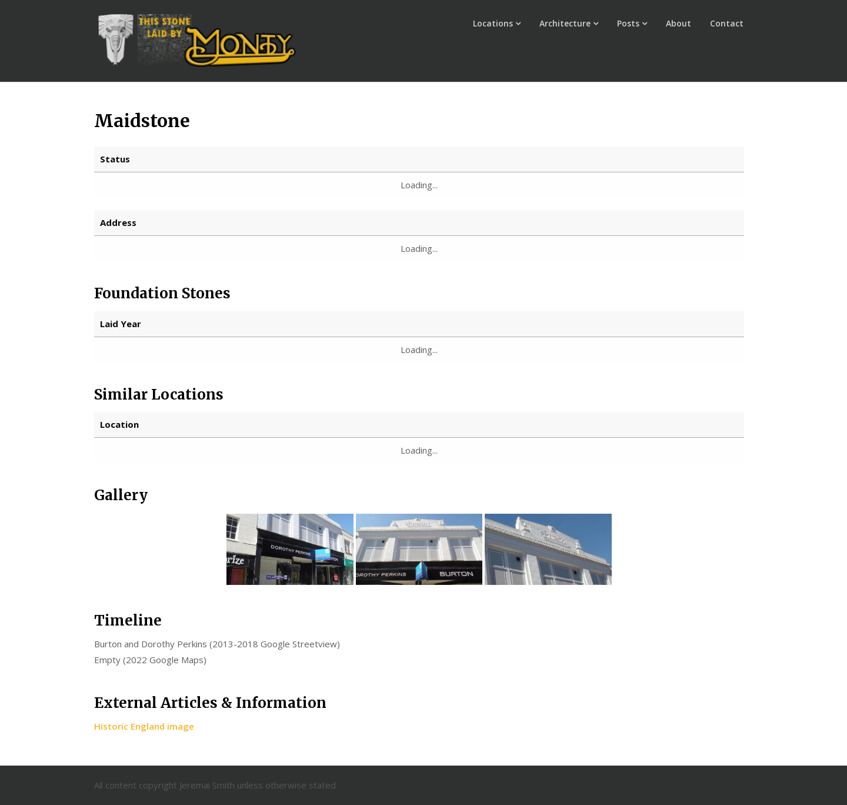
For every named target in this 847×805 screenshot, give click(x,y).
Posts (628, 23)
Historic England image (144, 726)
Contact (726, 23)
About (678, 23)
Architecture (565, 23)
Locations (493, 23)
